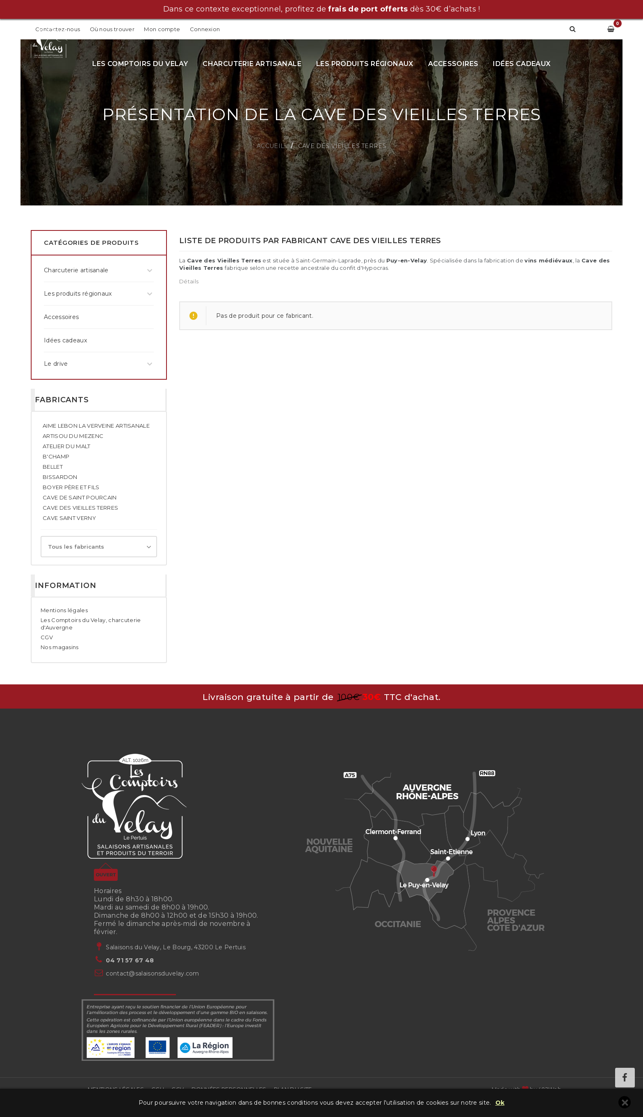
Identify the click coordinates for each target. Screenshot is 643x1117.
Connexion (205, 29)
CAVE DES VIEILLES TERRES (80, 507)
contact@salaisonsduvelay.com (152, 973)
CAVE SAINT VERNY (69, 518)
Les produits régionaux (364, 64)
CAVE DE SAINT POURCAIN (80, 497)
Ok (500, 1103)
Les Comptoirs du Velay (140, 64)
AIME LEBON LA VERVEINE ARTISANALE (96, 425)
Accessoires (453, 64)
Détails (188, 281)
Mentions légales (64, 610)
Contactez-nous (57, 29)
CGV (47, 637)
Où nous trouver (112, 29)
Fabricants (62, 399)
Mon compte (162, 29)
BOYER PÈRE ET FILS (71, 487)
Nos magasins (60, 647)
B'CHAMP (56, 456)
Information (65, 585)
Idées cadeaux (521, 64)
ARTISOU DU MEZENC (73, 436)
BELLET (53, 466)
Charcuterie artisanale (252, 64)
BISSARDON (60, 477)
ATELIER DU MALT (67, 446)
